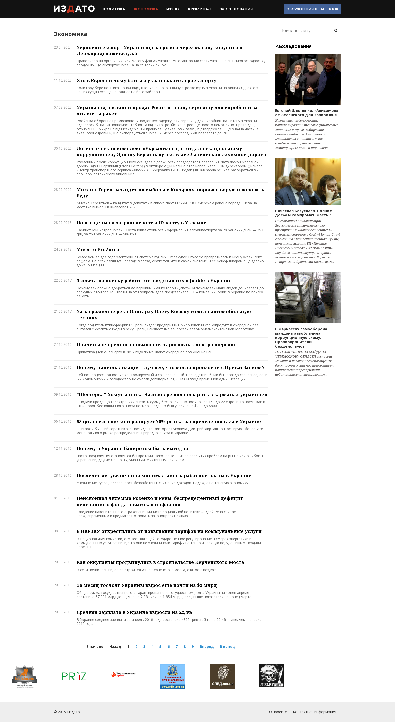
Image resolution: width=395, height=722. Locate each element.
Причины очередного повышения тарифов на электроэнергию (156, 344)
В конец (227, 646)
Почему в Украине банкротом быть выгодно (132, 448)
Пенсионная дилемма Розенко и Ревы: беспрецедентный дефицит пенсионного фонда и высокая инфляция (160, 501)
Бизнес (173, 8)
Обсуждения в (312, 8)
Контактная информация (314, 711)
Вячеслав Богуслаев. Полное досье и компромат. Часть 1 (303, 212)
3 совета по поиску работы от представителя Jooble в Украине (154, 280)
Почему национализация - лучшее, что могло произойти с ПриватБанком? (171, 367)
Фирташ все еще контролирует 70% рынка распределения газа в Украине (169, 421)
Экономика (145, 8)
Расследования (235, 8)
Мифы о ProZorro (98, 249)
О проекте (278, 711)
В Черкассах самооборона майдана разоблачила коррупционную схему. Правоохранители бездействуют (301, 337)
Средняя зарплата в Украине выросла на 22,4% (134, 612)
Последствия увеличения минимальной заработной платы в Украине (164, 475)
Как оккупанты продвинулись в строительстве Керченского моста (160, 562)
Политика (114, 8)
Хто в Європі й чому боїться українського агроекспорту (146, 80)
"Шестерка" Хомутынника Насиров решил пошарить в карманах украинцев (172, 394)
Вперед (207, 646)
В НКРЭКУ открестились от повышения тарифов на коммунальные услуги (169, 531)
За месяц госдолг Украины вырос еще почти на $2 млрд (147, 585)
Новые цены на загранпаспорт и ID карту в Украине (141, 222)
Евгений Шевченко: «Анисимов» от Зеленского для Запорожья (306, 112)
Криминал (199, 8)
